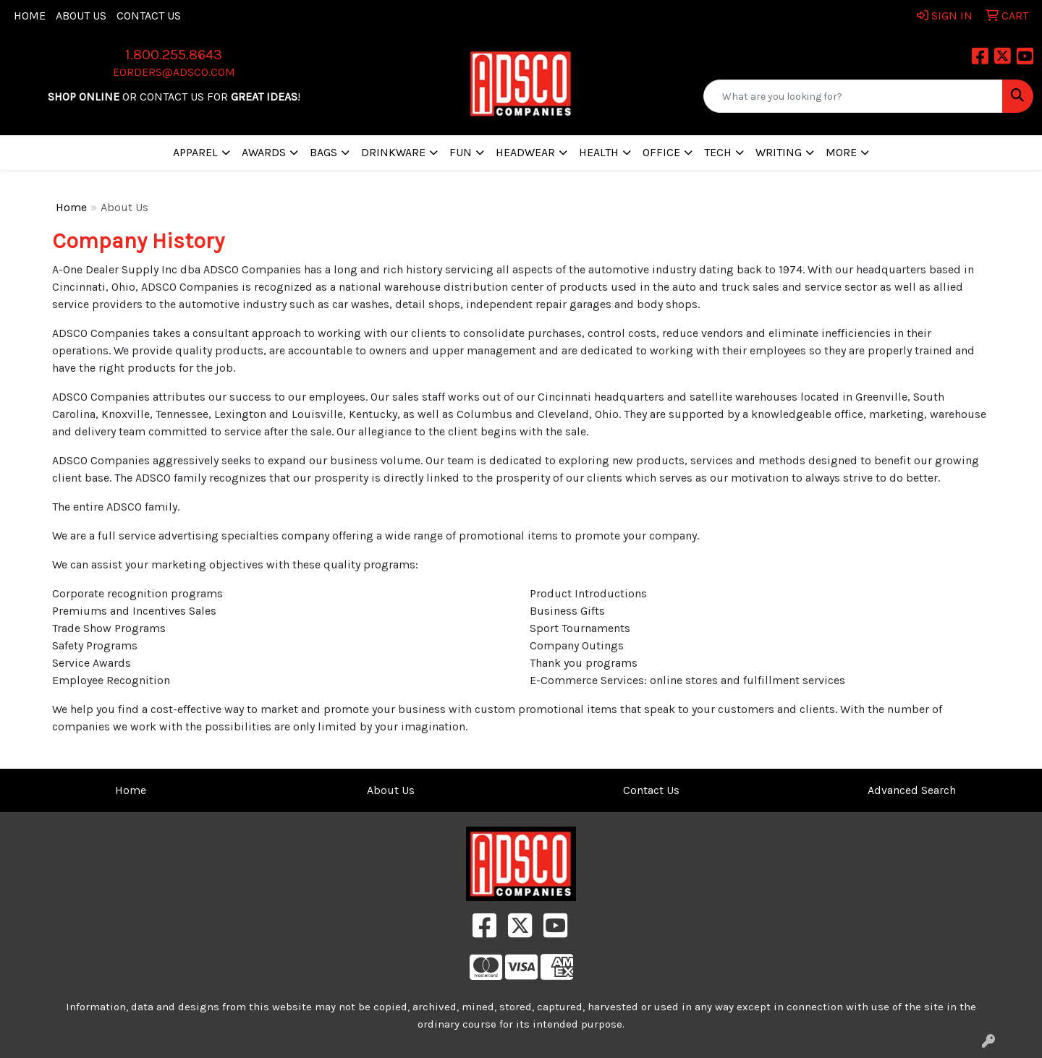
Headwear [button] (525, 152)
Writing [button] (778, 152)
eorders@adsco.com (174, 72)
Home (30, 15)
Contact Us (149, 15)
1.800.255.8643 (173, 54)
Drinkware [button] (393, 152)
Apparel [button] (195, 152)
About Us (81, 15)
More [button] (841, 152)
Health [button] (599, 152)
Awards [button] (264, 152)
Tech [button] (718, 152)
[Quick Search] (853, 96)
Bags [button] (323, 152)
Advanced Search (912, 790)
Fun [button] (460, 152)
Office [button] (661, 152)
